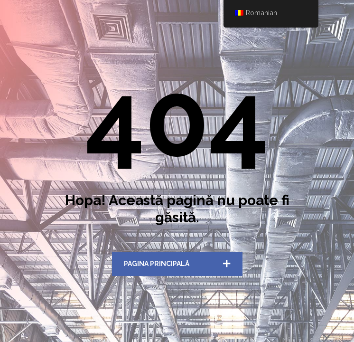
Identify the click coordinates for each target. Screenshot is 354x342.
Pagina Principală (156, 263)
